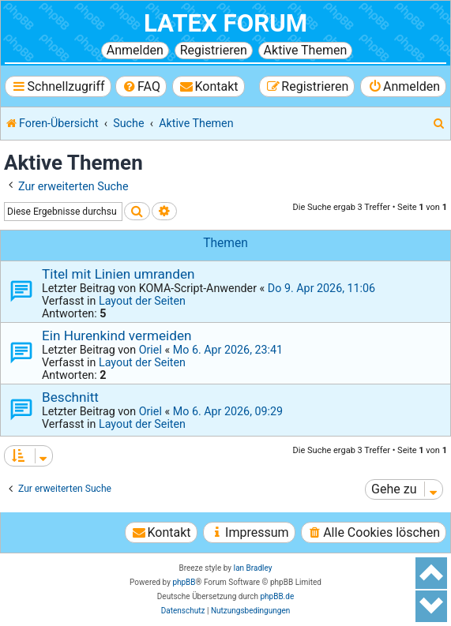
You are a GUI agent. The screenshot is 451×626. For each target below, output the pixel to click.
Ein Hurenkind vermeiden (117, 335)
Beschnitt (70, 397)
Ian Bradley (252, 568)
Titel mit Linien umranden (118, 274)
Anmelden (135, 50)
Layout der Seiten (142, 300)
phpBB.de (277, 596)
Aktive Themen (306, 50)
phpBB (183, 582)
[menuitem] (141, 86)
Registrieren (213, 50)
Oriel (150, 349)
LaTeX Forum (225, 23)
